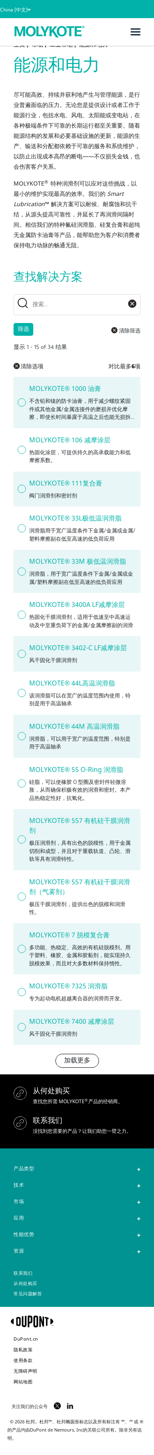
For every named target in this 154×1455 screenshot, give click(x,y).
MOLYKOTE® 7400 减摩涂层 (71, 1021)
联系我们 (23, 1273)
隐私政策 (23, 1349)
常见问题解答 (28, 1294)
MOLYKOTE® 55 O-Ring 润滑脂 (76, 769)
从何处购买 (25, 1284)
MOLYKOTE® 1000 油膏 (65, 388)
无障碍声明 (25, 1371)
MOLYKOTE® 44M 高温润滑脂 (74, 726)
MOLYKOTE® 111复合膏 (65, 483)
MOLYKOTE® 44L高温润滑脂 (72, 683)
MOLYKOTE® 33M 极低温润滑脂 (77, 561)
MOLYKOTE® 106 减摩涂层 (69, 439)
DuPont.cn (26, 1339)
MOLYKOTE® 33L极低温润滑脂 (75, 518)
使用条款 (23, 1360)
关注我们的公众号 (29, 1406)
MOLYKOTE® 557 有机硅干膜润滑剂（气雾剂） (79, 886)
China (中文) (15, 9)
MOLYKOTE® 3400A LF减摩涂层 (77, 604)
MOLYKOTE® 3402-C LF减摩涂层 (78, 647)
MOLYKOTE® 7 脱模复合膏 (69, 934)
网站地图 (23, 1381)
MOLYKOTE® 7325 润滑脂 (68, 985)
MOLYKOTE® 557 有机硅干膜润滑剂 (79, 825)
